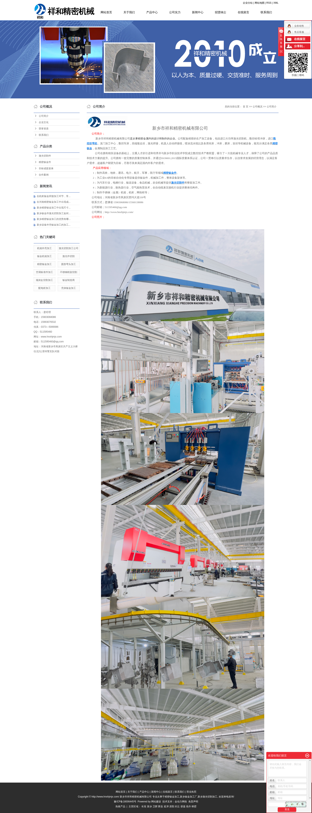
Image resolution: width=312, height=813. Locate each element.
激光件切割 (68, 256)
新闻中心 (197, 12)
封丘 (177, 806)
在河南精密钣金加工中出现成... (54, 201)
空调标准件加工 (44, 272)
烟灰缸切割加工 (44, 280)
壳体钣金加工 (68, 288)
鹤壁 (194, 806)
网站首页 (106, 12)
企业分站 (248, 2)
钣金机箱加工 (44, 256)
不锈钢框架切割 (68, 272)
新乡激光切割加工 (207, 796)
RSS (268, 2)
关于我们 (129, 12)
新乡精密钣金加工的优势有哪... (54, 219)
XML (276, 2)
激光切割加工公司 (68, 248)
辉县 (160, 806)
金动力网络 (181, 801)
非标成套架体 (46, 168)
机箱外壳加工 (44, 248)
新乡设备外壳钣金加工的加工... (54, 224)
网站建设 (156, 801)
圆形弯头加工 (68, 264)
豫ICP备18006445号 (125, 801)
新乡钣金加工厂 (188, 796)
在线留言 (243, 12)
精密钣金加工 (44, 264)
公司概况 (257, 106)
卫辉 (155, 806)
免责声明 (193, 801)
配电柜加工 (44, 288)
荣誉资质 (44, 128)
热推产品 (120, 806)
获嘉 (183, 806)
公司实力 (175, 12)
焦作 (188, 806)
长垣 (143, 806)
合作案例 (44, 174)
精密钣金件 (45, 162)
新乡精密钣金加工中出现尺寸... (54, 207)
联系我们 (266, 12)
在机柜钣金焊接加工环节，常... (54, 196)
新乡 (149, 806)
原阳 (171, 806)
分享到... (299, 46)
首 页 (245, 106)
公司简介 (44, 116)
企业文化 (44, 122)
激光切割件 (45, 155)
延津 (166, 806)
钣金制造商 (68, 280)
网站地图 (259, 2)
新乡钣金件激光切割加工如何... (54, 213)
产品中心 (152, 12)
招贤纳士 (220, 12)
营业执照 (191, 791)
